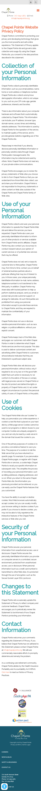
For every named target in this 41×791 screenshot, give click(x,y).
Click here (5, 672)
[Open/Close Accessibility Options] (4, 786)
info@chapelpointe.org (20, 18)
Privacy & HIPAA (16, 745)
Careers (5, 752)
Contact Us (6, 767)
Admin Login (26, 745)
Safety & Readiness (9, 762)
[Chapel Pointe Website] (8, 10)
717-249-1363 (20, 16)
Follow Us (8, 787)
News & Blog (6, 757)
